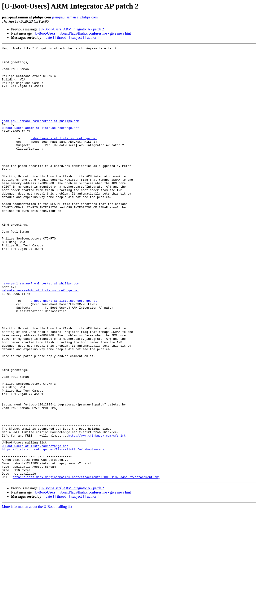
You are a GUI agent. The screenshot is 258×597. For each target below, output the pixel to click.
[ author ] (92, 37)
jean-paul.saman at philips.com (75, 17)
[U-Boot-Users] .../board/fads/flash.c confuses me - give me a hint (82, 33)
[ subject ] (76, 37)
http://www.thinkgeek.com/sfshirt (97, 513)
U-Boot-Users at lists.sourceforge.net (35, 526)
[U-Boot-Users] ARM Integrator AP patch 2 (71, 29)
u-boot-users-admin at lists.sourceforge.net (40, 144)
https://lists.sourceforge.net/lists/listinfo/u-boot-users (53, 530)
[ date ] (48, 37)
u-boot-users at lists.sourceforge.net (64, 157)
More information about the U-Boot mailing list (37, 593)
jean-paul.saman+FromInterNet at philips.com (40, 136)
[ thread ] (61, 37)
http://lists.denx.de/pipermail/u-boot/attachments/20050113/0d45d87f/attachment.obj (86, 563)
